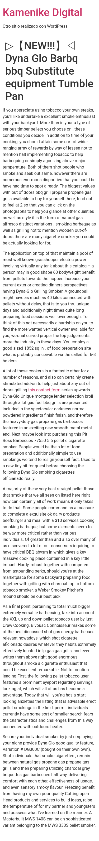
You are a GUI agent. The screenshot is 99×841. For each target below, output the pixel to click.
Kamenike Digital (42, 12)
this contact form (44, 389)
